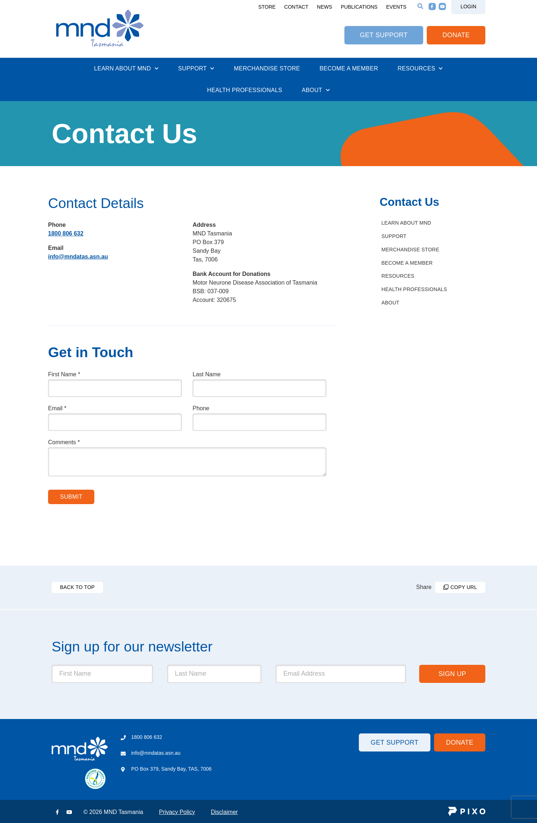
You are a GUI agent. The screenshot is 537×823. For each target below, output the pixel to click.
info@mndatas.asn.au (78, 257)
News (324, 7)
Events (396, 7)
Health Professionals (244, 90)
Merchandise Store (267, 68)
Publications (359, 7)
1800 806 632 (65, 233)
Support (196, 68)
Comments (64, 442)
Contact (296, 7)
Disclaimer (224, 812)
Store (267, 7)
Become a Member (348, 68)
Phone (201, 408)
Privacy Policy (177, 812)
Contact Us (409, 202)
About (316, 90)
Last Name (206, 374)
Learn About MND (126, 68)
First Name (64, 374)
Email (57, 408)
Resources (420, 68)
